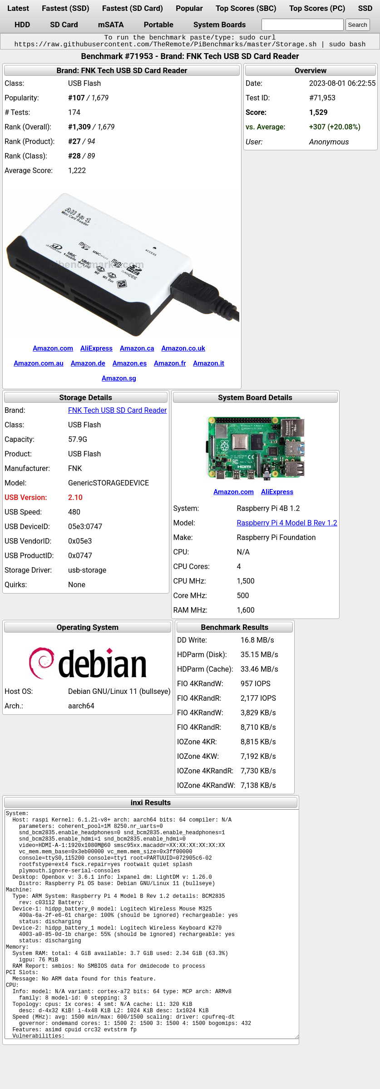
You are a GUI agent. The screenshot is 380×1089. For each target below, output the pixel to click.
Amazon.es (130, 363)
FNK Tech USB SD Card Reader (117, 410)
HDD (22, 24)
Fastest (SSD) (65, 8)
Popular (189, 8)
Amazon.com (53, 348)
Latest (18, 8)
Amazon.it (208, 363)
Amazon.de (88, 363)
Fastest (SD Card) (132, 8)
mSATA (111, 24)
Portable (158, 24)
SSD (365, 8)
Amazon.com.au (39, 363)
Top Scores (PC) (317, 8)
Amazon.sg (119, 378)
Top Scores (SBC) (246, 8)
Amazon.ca (137, 348)
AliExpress (96, 348)
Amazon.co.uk (183, 348)
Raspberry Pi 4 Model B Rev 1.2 (287, 523)
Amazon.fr (170, 363)
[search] (303, 25)
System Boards (219, 24)
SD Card (64, 24)
